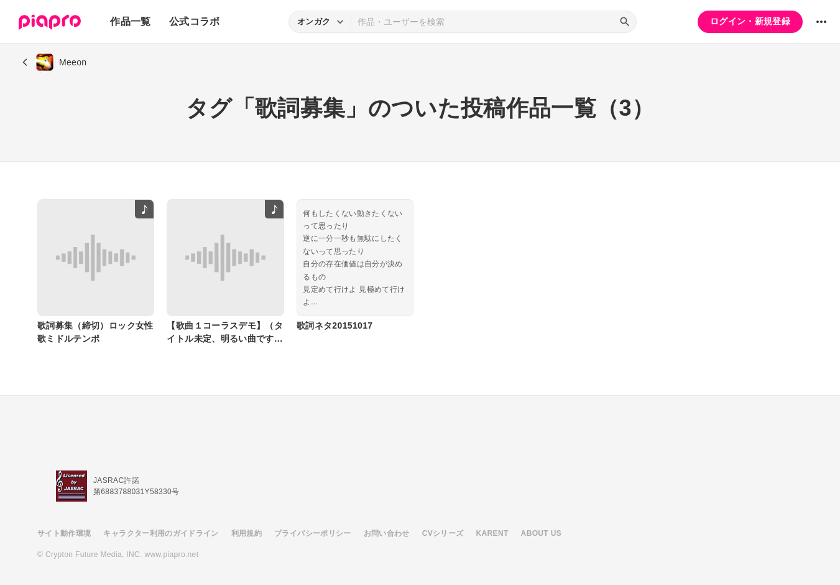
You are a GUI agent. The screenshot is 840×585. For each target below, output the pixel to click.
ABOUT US (541, 533)
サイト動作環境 (64, 533)
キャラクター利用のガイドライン (160, 533)
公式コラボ (194, 21)
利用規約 (246, 533)
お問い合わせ (387, 533)
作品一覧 (130, 21)
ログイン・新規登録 (750, 21)
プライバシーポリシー (312, 533)
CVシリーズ (443, 533)
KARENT (492, 533)
